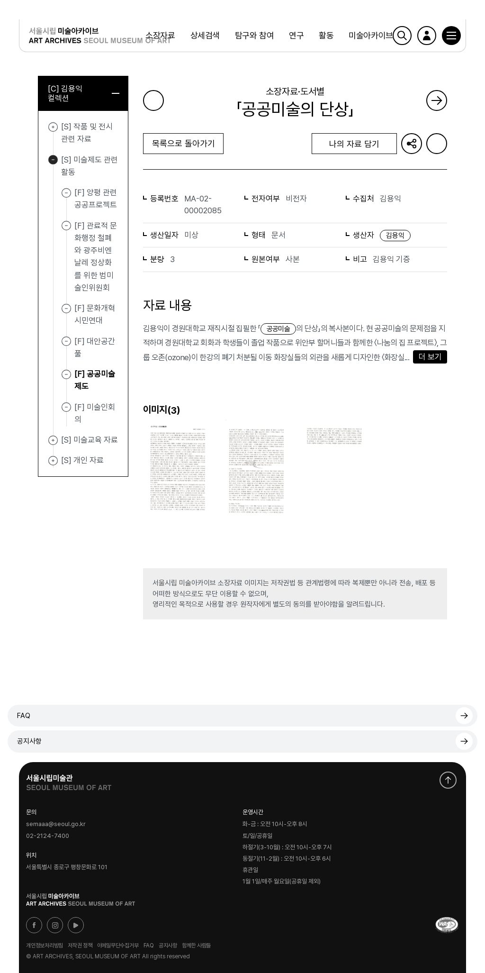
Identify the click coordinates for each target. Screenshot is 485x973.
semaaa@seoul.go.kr (56, 824)
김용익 (395, 235)
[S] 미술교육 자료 (53, 440)
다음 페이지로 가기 (436, 100)
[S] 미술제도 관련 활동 (53, 160)
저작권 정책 (80, 945)
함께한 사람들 (196, 945)
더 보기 (430, 357)
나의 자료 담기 (354, 144)
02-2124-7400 (47, 835)
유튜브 (75, 925)
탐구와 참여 (254, 35)
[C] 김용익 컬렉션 (83, 93)
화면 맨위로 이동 (448, 780)
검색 (402, 35)
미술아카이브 (371, 35)
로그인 (426, 35)
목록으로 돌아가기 (183, 143)
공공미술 (278, 329)
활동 (326, 35)
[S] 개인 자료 (53, 460)
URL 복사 (411, 143)
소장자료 (160, 35)
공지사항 (29, 741)
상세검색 (205, 35)
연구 (296, 35)
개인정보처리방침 (44, 945)
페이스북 (34, 925)
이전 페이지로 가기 (153, 100)
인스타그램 (55, 925)
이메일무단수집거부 (118, 945)
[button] (451, 35)
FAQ (23, 715)
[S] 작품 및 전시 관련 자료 (53, 127)
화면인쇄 (436, 143)
